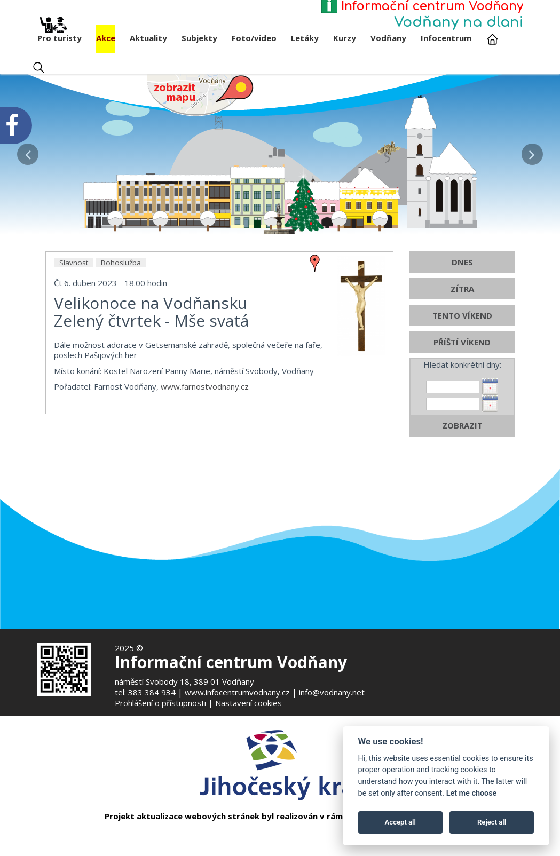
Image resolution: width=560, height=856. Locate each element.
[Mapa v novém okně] (200, 94)
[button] (28, 152)
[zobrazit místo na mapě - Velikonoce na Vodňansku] (315, 312)
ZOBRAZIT (462, 476)
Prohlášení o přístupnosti (160, 703)
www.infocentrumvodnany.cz (237, 692)
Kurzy (344, 38)
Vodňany (388, 38)
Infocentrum (446, 38)
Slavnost (73, 313)
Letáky (305, 38)
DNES (462, 312)
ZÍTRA (462, 339)
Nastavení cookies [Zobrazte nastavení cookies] (248, 703)
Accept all (400, 822)
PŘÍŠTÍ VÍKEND (462, 392)
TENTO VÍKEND (462, 366)
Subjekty (199, 38)
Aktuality (148, 38)
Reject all (491, 822)
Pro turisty (59, 34)
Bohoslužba (121, 313)
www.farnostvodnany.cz (205, 437)
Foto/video (254, 38)
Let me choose (471, 793)
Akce (105, 38)
